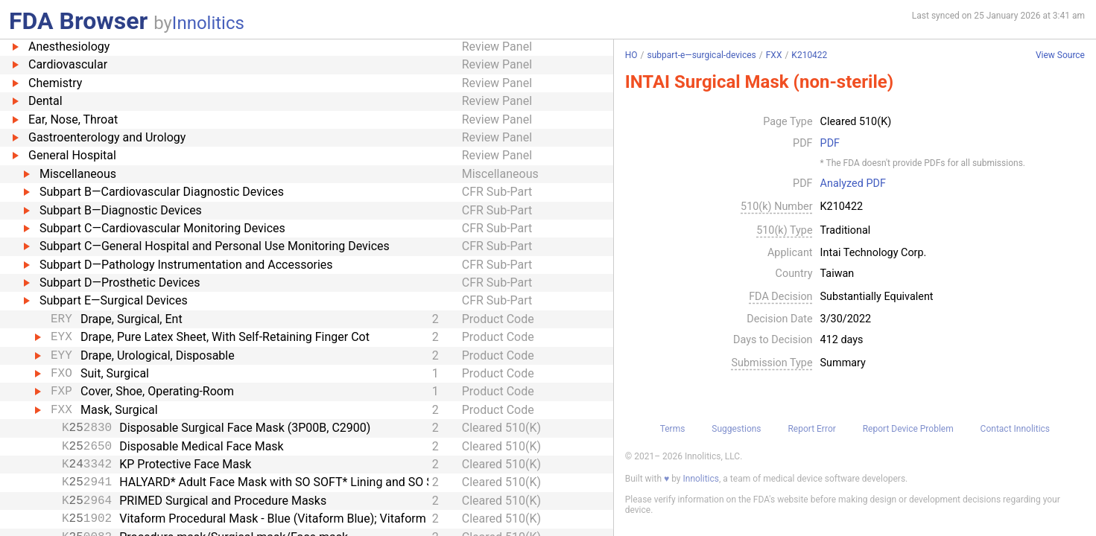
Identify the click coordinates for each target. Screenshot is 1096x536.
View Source (1060, 55)
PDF (830, 144)
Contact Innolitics (1015, 429)
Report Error (811, 429)
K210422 (809, 55)
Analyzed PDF (853, 184)
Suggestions (736, 429)
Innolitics (208, 23)
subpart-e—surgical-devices (701, 55)
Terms (672, 429)
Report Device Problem (908, 429)
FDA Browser (78, 21)
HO (631, 55)
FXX (774, 55)
